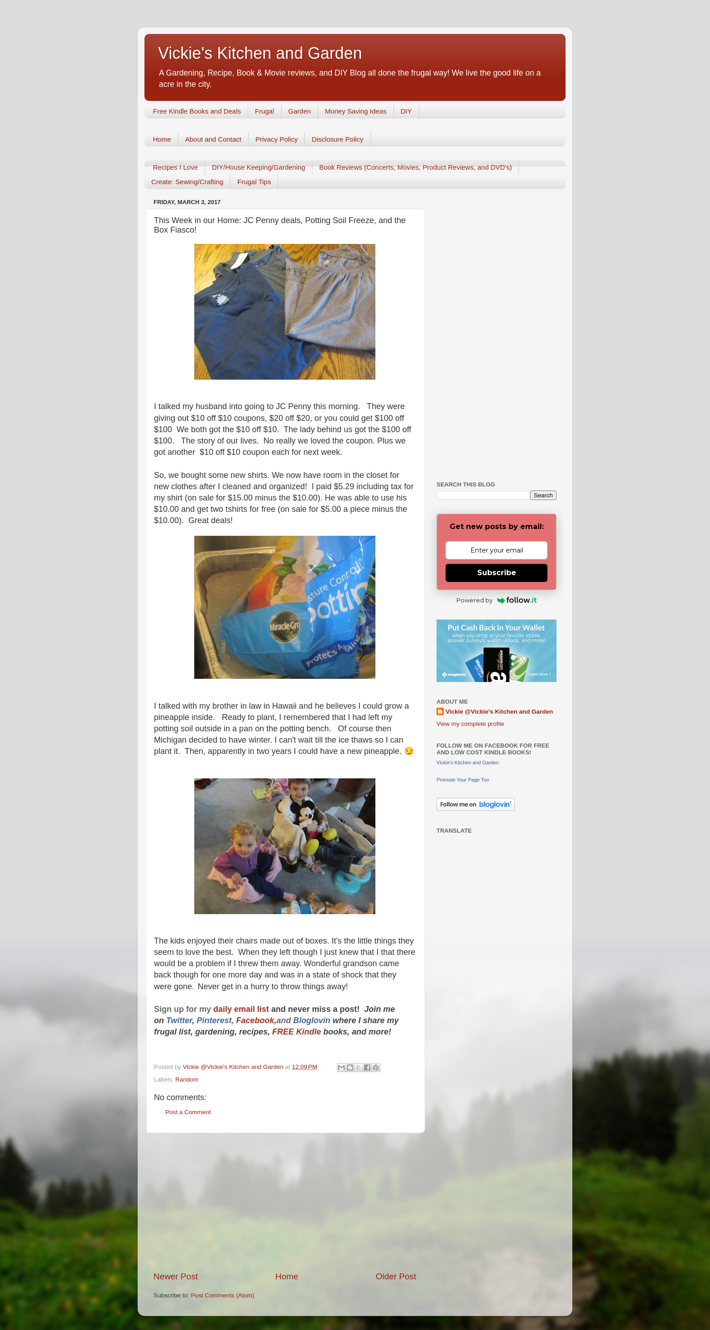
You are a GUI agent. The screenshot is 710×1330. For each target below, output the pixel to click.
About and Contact (213, 139)
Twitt (175, 1020)
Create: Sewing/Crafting (187, 182)
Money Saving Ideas (356, 111)
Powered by (496, 600)
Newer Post (176, 1276)
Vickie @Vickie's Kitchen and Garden (499, 711)
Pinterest (214, 1020)
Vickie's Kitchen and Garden (260, 53)
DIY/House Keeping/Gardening (258, 167)
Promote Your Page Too (463, 779)
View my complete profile (470, 723)
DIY (406, 111)
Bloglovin (312, 1020)
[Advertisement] (285, 1201)
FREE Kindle (296, 1031)
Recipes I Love (175, 167)
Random (186, 1079)
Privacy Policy (276, 139)
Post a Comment (188, 1112)
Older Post (396, 1276)
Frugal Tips (254, 182)
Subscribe (496, 572)
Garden (299, 111)
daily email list (242, 1009)
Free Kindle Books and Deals (197, 111)
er (188, 1020)
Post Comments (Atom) (222, 1295)
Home (162, 139)
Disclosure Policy (337, 139)
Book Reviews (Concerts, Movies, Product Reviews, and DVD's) (415, 167)
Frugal (264, 111)
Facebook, (256, 1020)
